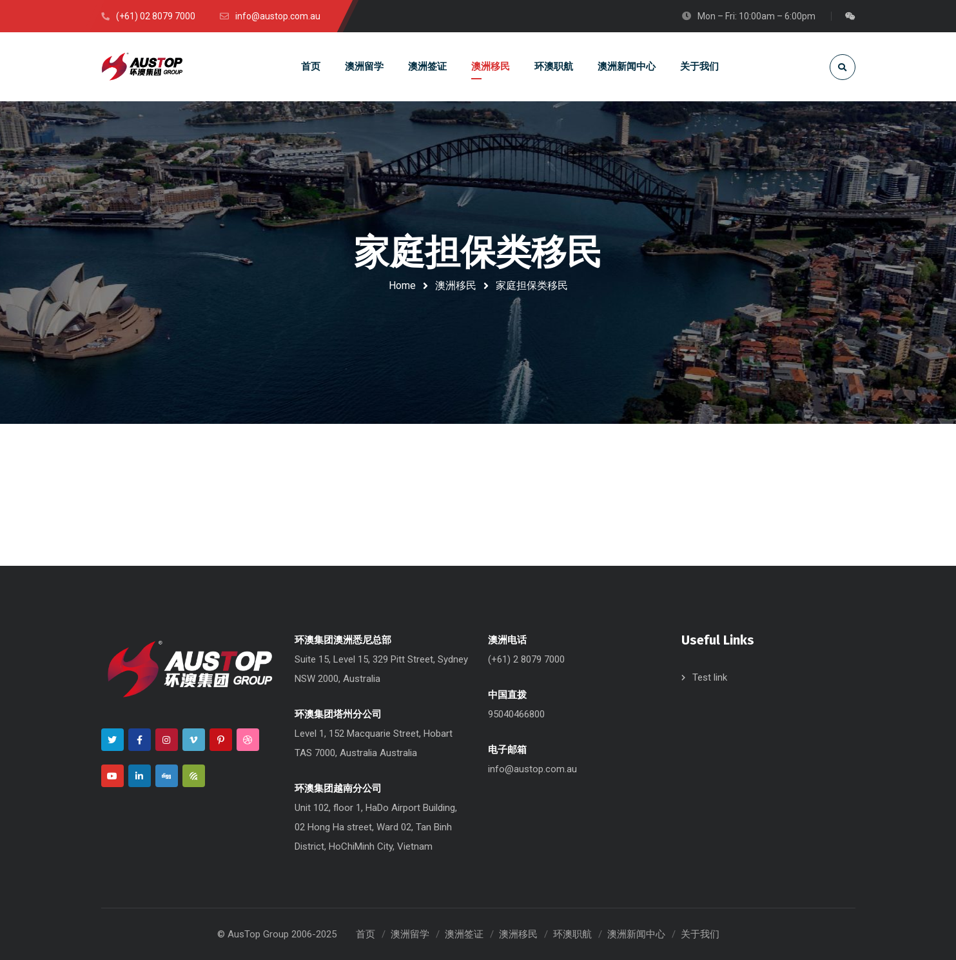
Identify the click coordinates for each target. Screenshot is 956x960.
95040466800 (516, 714)
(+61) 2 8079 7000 (526, 659)
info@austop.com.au (532, 769)
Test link (709, 677)
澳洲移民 (455, 285)
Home (402, 285)
